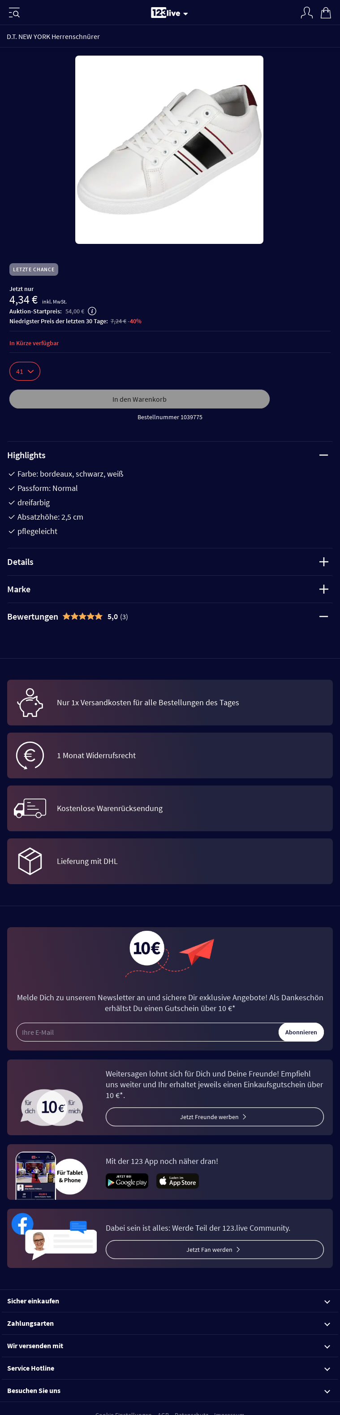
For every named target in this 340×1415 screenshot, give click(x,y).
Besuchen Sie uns (168, 1390)
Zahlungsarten (168, 1323)
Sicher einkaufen (168, 1300)
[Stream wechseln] (187, 13)
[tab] (170, 616)
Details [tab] (167, 561)
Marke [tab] (167, 589)
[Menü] (14, 12)
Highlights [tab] (167, 454)
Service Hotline (168, 1367)
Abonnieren (301, 1032)
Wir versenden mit (168, 1345)
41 (25, 371)
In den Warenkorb (139, 399)
